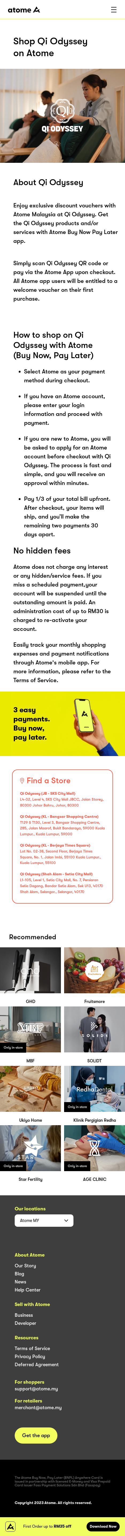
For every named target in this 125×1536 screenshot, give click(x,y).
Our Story (25, 1265)
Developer (25, 1323)
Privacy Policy (30, 1356)
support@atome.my (36, 1388)
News (20, 1282)
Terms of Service (32, 1348)
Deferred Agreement (37, 1364)
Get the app (36, 1435)
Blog (19, 1273)
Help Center (28, 1290)
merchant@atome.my (38, 1407)
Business (24, 1315)
